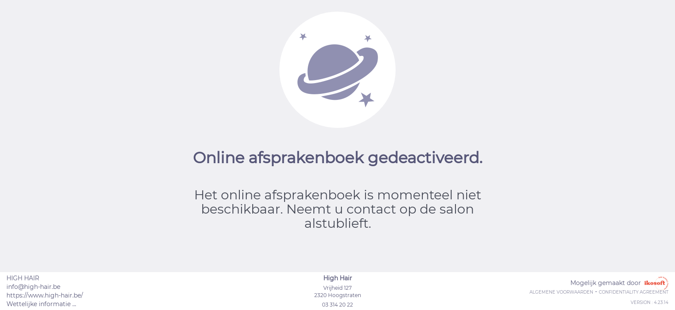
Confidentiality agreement (634, 292)
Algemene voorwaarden (561, 292)
